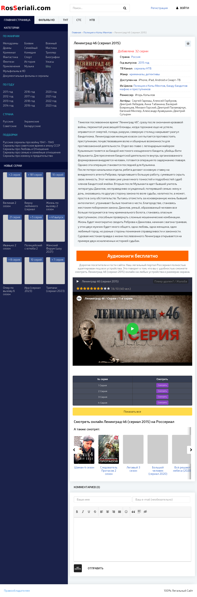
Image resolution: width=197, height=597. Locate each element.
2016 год (29, 91)
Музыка (29, 66)
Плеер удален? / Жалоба (170, 281)
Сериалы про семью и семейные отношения (31, 152)
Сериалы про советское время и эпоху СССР (31, 145)
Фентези (8, 61)
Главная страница (17, 20)
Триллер (51, 52)
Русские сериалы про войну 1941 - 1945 (28, 142)
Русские (8, 121)
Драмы (7, 47)
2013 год (8, 100)
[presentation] (77, 512)
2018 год (29, 100)
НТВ (92, 20)
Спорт (28, 57)
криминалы (137, 74)
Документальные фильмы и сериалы (26, 75)
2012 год (8, 96)
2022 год (51, 100)
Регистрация (159, 8)
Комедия (30, 52)
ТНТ (65, 20)
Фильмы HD (47, 20)
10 (108, 288)
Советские (10, 126)
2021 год (51, 96)
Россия (135, 56)
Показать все (132, 411)
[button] (77, 511)
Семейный (31, 47)
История (29, 61)
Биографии (53, 57)
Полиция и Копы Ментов (149, 85)
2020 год (51, 91)
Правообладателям (17, 590)
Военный (51, 43)
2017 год (29, 96)
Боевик (29, 43)
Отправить (95, 568)
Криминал (9, 52)
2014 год (8, 105)
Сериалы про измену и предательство (28, 155)
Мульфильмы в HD (14, 71)
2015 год (143, 62)
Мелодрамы (10, 43)
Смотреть (162, 385)
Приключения (11, 66)
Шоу (48, 66)
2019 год (29, 105)
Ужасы (50, 61)
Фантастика (10, 57)
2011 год (8, 91)
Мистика (51, 47)
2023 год (51, 105)
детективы (153, 74)
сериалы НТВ (142, 68)
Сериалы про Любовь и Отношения (26, 149)
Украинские (31, 121)
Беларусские (32, 126)
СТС (78, 20)
